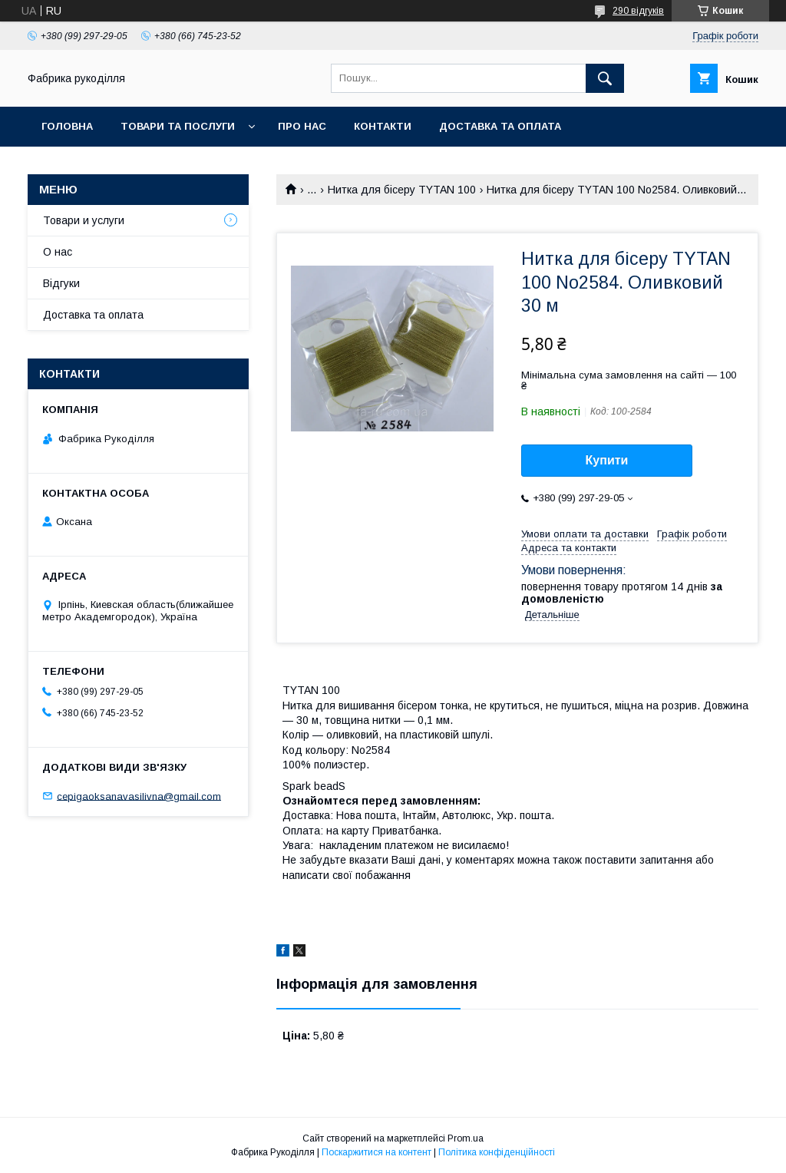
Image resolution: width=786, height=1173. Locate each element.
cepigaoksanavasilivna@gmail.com (139, 795)
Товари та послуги (178, 126)
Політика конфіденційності (496, 1152)
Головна (67, 126)
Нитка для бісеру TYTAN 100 (402, 189)
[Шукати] (605, 78)
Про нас (302, 126)
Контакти (382, 126)
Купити (607, 460)
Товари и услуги (83, 220)
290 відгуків (638, 10)
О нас (57, 252)
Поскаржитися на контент (376, 1152)
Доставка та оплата (500, 126)
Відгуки (61, 283)
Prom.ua (465, 1138)
